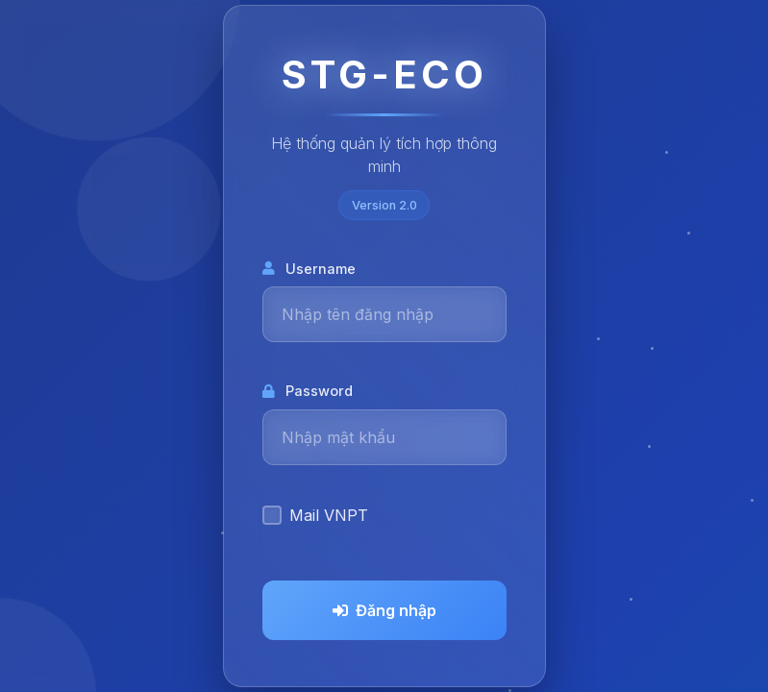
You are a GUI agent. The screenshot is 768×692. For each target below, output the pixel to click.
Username (309, 268)
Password (307, 391)
